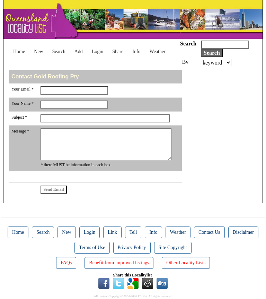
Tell (133, 232)
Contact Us (209, 232)
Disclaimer (243, 232)
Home (19, 51)
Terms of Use (92, 247)
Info (136, 51)
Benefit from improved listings (119, 262)
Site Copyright (173, 247)
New (38, 51)
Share (117, 51)
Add (78, 51)
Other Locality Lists (185, 262)
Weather (158, 51)
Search (58, 51)
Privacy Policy (132, 247)
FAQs (66, 262)
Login (97, 51)
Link (112, 232)
